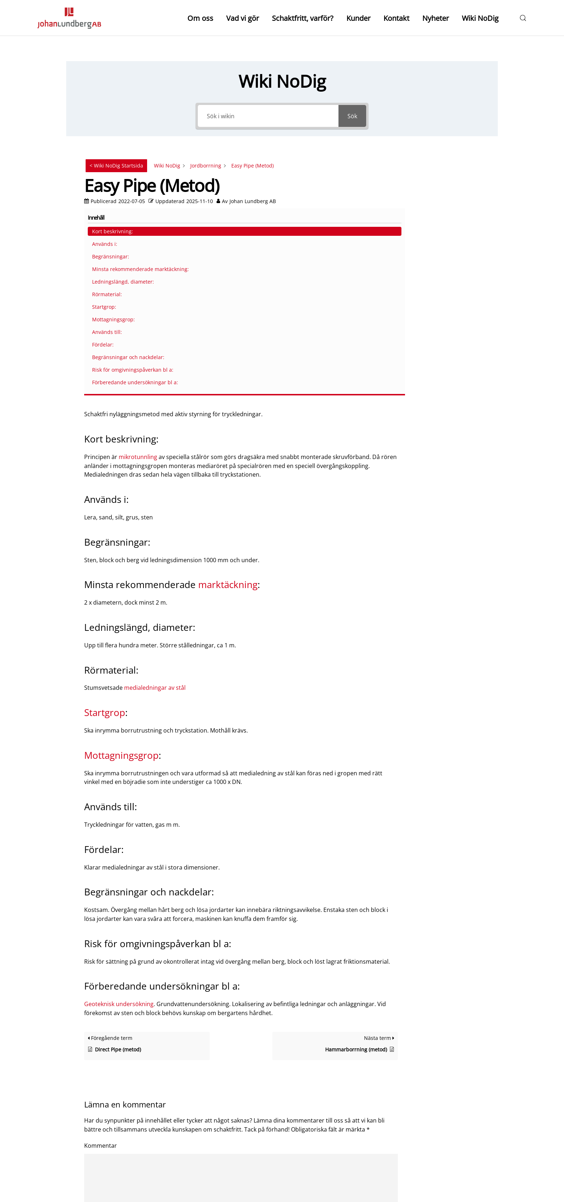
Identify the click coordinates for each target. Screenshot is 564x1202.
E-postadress (104, 1077)
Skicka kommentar (121, 1135)
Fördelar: (429, 307)
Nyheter (435, 18)
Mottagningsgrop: (439, 282)
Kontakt (396, 18)
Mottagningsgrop (121, 553)
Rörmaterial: (433, 256)
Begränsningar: (436, 196)
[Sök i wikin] (268, 116)
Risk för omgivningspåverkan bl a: (446, 347)
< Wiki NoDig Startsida (116, 165)
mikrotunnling (138, 256)
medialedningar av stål (155, 486)
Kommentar (100, 944)
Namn (94, 1039)
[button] (523, 18)
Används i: (430, 183)
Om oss (200, 18)
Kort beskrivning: (438, 171)
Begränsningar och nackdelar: (441, 323)
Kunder (358, 18)
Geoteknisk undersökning (119, 803)
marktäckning (228, 383)
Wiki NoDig (480, 18)
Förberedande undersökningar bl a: (443, 371)
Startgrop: (430, 269)
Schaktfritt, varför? (302, 18)
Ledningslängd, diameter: (436, 240)
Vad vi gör (242, 18)
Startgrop (104, 511)
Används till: (433, 294)
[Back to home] (69, 18)
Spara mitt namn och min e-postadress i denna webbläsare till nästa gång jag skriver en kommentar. (223, 1115)
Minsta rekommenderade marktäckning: (446, 217)
